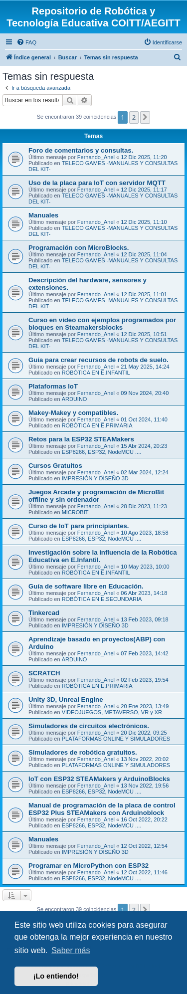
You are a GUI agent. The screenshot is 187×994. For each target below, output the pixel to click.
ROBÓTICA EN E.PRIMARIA (97, 425)
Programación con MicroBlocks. (78, 247)
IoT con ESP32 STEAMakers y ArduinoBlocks (99, 779)
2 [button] (134, 117)
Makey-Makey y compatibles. (73, 412)
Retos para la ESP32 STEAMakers (81, 439)
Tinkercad (43, 612)
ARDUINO (74, 399)
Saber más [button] (70, 950)
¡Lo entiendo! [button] (56, 976)
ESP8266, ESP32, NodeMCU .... (102, 452)
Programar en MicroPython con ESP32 (88, 865)
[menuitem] (26, 42)
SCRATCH (44, 673)
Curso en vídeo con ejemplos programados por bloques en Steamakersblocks (102, 323)
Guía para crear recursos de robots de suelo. (98, 360)
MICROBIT (75, 512)
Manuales (43, 215)
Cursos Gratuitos (55, 465)
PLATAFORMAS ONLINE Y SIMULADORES (116, 739)
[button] (145, 117)
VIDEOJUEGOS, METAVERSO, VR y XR (112, 712)
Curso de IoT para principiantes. (78, 526)
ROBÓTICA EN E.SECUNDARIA (102, 599)
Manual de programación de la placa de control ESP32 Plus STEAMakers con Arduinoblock (102, 808)
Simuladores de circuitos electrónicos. (88, 726)
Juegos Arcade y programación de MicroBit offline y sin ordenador (96, 495)
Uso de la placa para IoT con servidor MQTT (97, 183)
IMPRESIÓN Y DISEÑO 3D (95, 478)
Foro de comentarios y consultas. (80, 150)
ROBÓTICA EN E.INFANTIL (96, 373)
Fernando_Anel (96, 157)
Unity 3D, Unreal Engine (65, 699)
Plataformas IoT (53, 386)
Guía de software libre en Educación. (86, 586)
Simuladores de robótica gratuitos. (82, 752)
